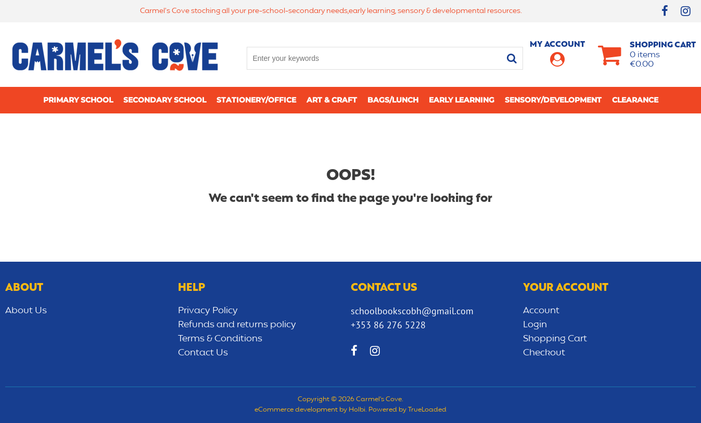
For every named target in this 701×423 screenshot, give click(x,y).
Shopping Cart (555, 338)
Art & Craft (332, 100)
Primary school (78, 100)
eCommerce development (296, 410)
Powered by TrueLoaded (407, 410)
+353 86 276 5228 (388, 325)
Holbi (357, 410)
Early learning (461, 100)
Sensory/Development (553, 100)
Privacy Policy (208, 310)
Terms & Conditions (220, 338)
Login (535, 324)
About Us (26, 310)
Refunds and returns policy (237, 324)
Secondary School (164, 100)
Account (541, 310)
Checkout (544, 352)
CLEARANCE (635, 100)
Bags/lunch (392, 100)
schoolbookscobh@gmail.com (412, 311)
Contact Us (203, 352)
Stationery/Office (256, 100)
